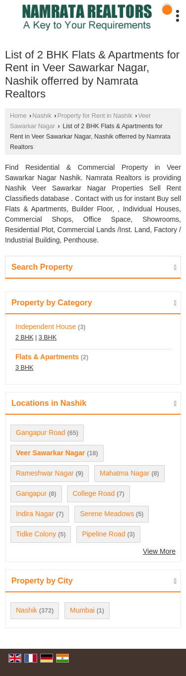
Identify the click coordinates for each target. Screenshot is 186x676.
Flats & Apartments (47, 357)
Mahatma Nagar (124, 473)
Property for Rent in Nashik (95, 115)
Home (18, 115)
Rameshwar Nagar (45, 473)
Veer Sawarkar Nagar (50, 453)
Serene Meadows (107, 514)
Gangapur (31, 493)
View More (159, 551)
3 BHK (48, 337)
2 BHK (24, 337)
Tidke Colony (36, 534)
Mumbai (82, 610)
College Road (93, 493)
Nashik (42, 115)
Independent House (45, 327)
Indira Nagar (35, 514)
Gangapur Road (40, 432)
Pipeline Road (103, 534)
